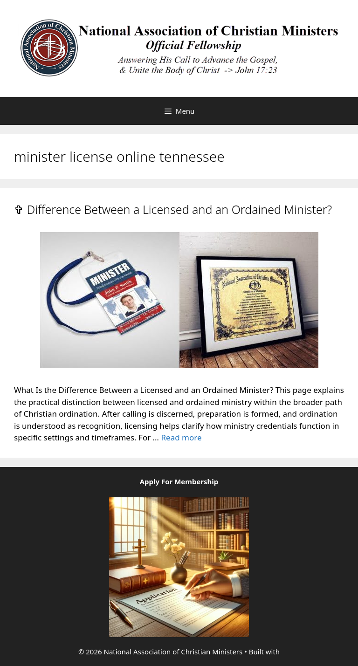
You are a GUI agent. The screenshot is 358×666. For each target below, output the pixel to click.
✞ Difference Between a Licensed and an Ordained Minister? (173, 209)
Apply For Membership (179, 481)
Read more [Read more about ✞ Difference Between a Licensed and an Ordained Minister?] (181, 437)
